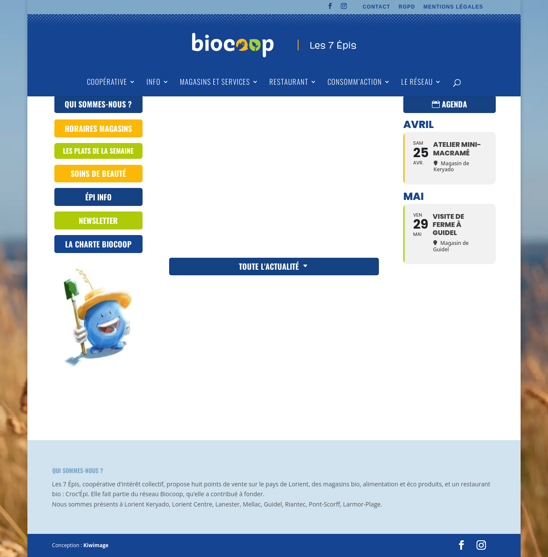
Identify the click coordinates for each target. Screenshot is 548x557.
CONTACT (376, 7)
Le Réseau (417, 83)
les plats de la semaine (98, 151)
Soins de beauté (98, 173)
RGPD (407, 7)
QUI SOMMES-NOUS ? (98, 104)
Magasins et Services (215, 83)
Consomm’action (355, 83)
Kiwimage (95, 545)
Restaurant (288, 83)
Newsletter (98, 220)
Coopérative (107, 83)
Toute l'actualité (269, 266)
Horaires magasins (98, 128)
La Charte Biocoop (98, 244)
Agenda (454, 104)
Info (153, 83)
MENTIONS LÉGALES (453, 7)
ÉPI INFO (98, 197)
